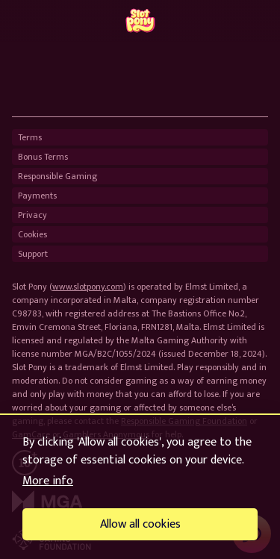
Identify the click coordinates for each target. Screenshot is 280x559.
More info (47, 481)
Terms (30, 137)
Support (33, 253)
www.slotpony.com (87, 286)
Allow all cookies (140, 524)
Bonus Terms (43, 156)
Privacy (32, 214)
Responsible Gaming (57, 176)
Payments (37, 195)
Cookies (32, 234)
